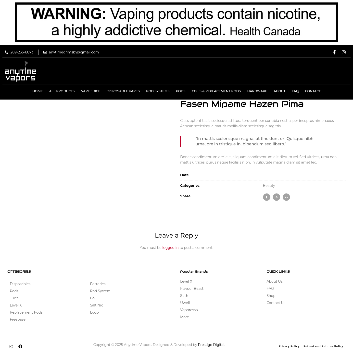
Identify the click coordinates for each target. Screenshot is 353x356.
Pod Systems (157, 91)
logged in (170, 247)
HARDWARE (257, 91)
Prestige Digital (211, 345)
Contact (313, 91)
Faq (295, 91)
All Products (62, 91)
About (279, 91)
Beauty (269, 185)
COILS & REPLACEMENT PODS (216, 91)
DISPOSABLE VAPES (123, 91)
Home (37, 91)
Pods (180, 91)
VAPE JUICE (90, 91)
